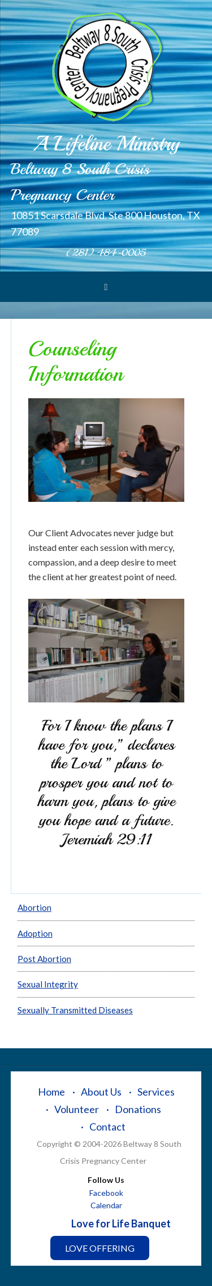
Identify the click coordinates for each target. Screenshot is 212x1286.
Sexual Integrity (48, 984)
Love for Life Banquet (121, 1223)
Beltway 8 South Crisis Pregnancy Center (106, 67)
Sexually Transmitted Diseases (75, 1010)
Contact (107, 1126)
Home (51, 1091)
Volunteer (76, 1109)
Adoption (35, 933)
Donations (138, 1109)
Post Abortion (44, 959)
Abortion (34, 907)
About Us (101, 1091)
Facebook (106, 1193)
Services (156, 1091)
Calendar (106, 1205)
